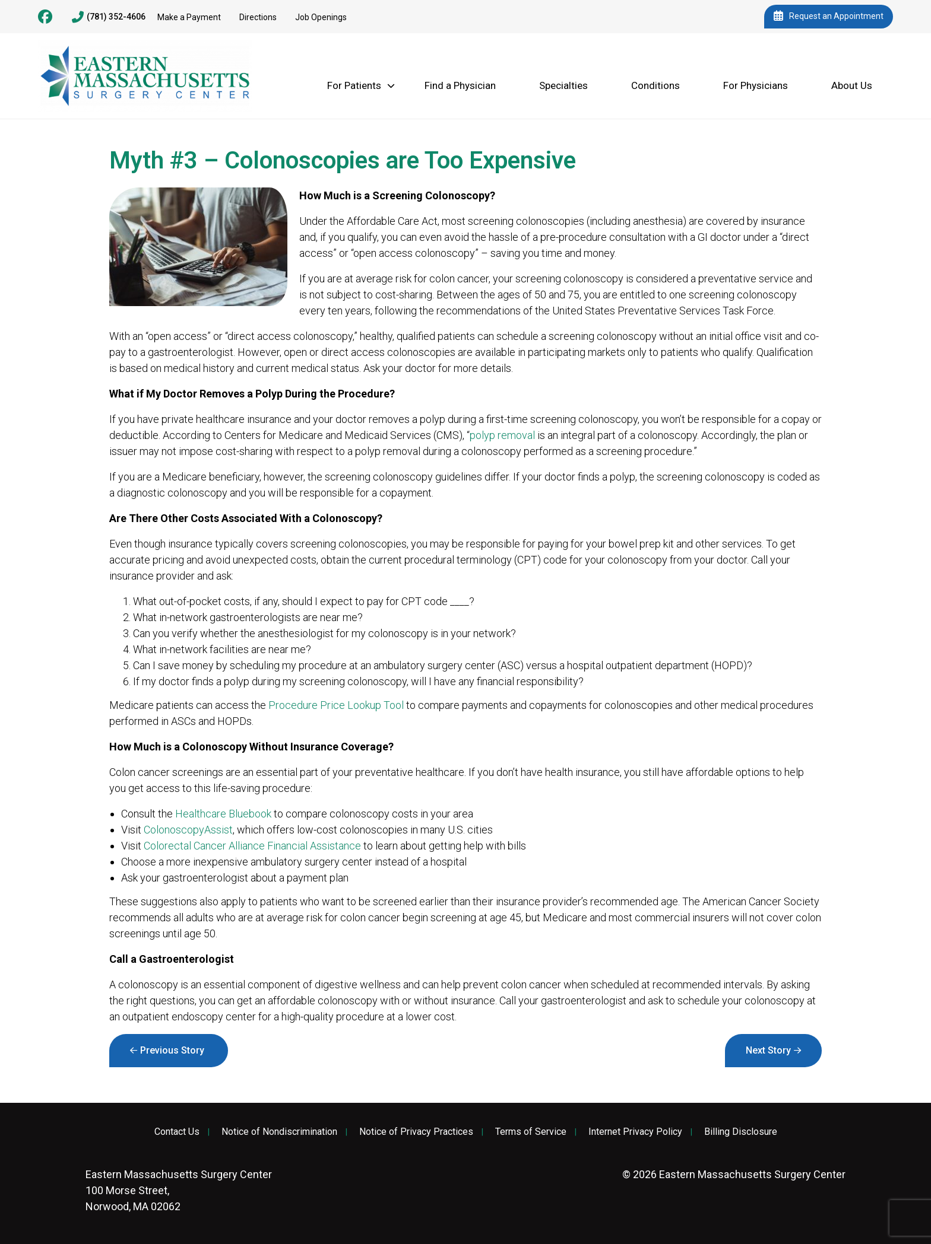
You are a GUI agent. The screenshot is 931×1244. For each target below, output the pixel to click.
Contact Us (177, 1132)
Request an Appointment (829, 17)
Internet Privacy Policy (635, 1132)
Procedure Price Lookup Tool (336, 705)
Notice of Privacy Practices (416, 1132)
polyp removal (502, 435)
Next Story (768, 1050)
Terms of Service (530, 1132)
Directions (258, 17)
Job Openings (321, 17)
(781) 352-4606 (108, 17)
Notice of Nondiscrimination (279, 1132)
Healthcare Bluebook (223, 813)
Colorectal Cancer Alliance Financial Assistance (252, 845)
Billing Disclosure (740, 1132)
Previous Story (172, 1050)
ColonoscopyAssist (188, 829)
